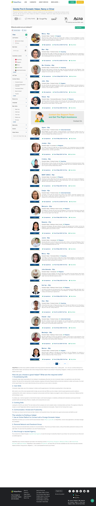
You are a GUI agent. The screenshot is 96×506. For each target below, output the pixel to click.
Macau (67, 441)
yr (49, 34)
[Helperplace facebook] (70, 491)
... (51, 363)
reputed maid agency (35, 434)
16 (59, 363)
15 (56, 363)
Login (72, 2)
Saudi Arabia (22, 443)
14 (54, 363)
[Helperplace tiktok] (77, 491)
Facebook (44, 443)
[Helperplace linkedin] (88, 491)
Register (80, 2)
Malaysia (62, 441)
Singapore (57, 441)
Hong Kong (50, 441)
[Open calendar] (25, 50)
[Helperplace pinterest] (81, 491)
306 (65, 363)
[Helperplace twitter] (73, 491)
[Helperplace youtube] (84, 491)
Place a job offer (49, 419)
